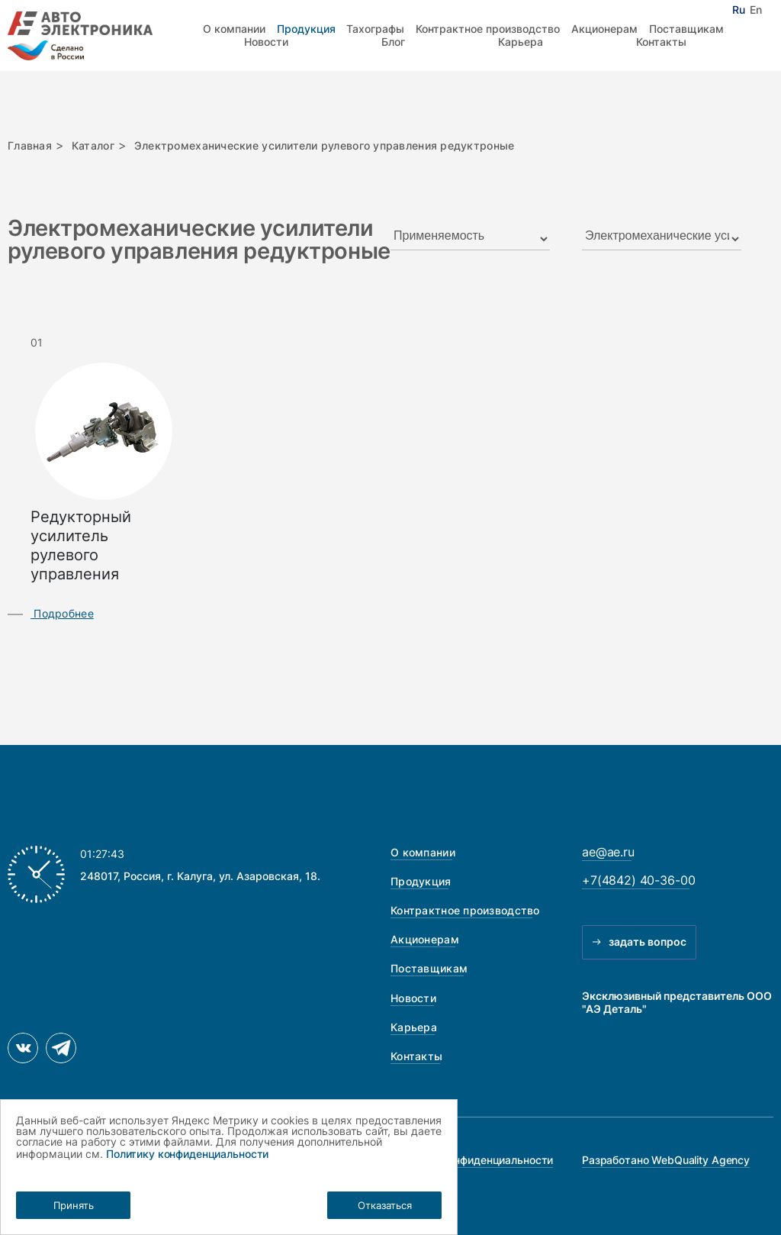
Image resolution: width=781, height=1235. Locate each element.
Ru (738, 10)
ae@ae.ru (608, 852)
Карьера (520, 41)
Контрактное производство (488, 28)
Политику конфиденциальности (187, 1153)
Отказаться (385, 1205)
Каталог (93, 146)
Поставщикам (686, 28)
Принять (73, 1205)
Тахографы (375, 28)
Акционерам (604, 28)
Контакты (661, 41)
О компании (234, 28)
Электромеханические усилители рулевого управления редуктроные (324, 146)
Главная (30, 146)
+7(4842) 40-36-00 (638, 880)
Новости (266, 41)
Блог (393, 41)
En (756, 10)
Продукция (306, 28)
